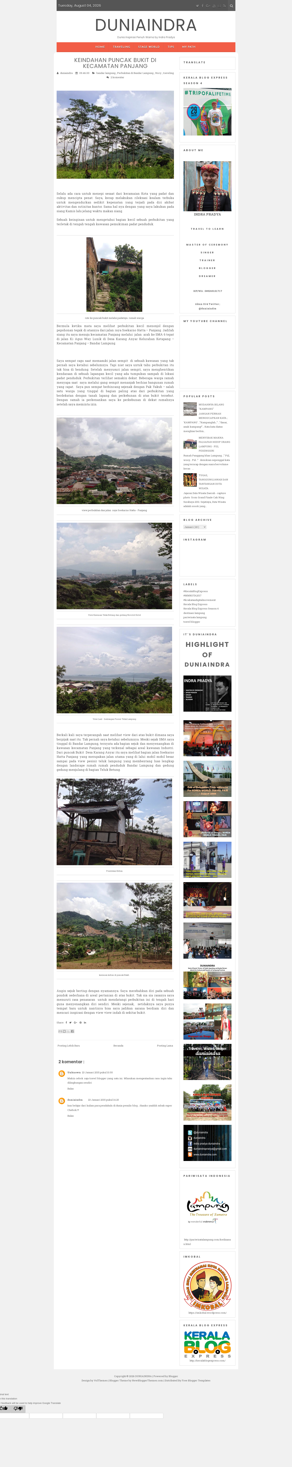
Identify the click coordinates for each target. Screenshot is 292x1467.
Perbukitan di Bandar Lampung (135, 72)
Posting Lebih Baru (69, 1045)
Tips (171, 47)
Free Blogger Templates (196, 1380)
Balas (70, 1088)
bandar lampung (106, 72)
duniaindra (74, 1099)
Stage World (149, 47)
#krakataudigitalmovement (199, 600)
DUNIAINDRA (146, 25)
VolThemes (101, 1380)
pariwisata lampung (195, 617)
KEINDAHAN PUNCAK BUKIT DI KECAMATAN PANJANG (115, 63)
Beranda (118, 1045)
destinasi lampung (194, 613)
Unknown (74, 1072)
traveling (168, 72)
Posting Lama (165, 1045)
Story (158, 72)
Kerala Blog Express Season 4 (201, 608)
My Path (189, 47)
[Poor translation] (18, 1409)
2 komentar (118, 77)
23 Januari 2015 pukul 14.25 (103, 1099)
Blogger (173, 1376)
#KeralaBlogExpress (195, 591)
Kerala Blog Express (195, 604)
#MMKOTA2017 (192, 595)
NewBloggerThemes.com (148, 1380)
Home (100, 47)
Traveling (121, 47)
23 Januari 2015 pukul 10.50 (97, 1072)
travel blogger (191, 621)
